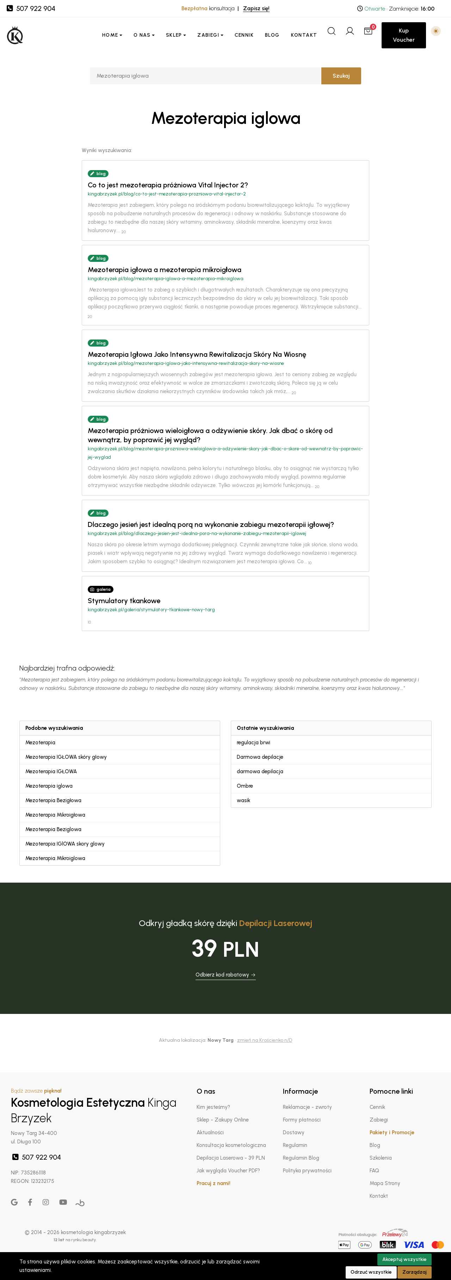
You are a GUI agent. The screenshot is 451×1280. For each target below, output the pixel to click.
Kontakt (304, 35)
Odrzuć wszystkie (371, 1272)
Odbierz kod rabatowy (226, 975)
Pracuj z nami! (213, 1183)
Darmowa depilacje (260, 757)
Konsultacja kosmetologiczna (231, 1145)
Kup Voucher (404, 35)
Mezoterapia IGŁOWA (51, 771)
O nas (142, 35)
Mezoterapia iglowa (49, 786)
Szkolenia (381, 1158)
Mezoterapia (40, 742)
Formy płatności (301, 1120)
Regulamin (295, 1145)
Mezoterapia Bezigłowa (53, 800)
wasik (243, 800)
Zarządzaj (414, 1272)
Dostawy (293, 1132)
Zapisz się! (256, 8)
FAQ (374, 1170)
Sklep (174, 35)
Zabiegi (208, 35)
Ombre (245, 786)
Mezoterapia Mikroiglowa (55, 858)
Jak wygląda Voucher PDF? (228, 1170)
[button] (435, 31)
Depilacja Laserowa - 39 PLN (231, 1158)
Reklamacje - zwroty (307, 1107)
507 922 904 (30, 8)
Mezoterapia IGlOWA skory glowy (65, 844)
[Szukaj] (205, 75)
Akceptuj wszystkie (404, 1259)
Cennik (244, 35)
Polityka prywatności (307, 1170)
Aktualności (210, 1132)
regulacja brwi (253, 742)
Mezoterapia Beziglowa (53, 829)
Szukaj (341, 75)
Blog (272, 35)
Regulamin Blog (301, 1158)
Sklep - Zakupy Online (223, 1120)
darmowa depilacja (260, 771)
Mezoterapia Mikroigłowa (55, 815)
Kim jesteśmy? (213, 1107)
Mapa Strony (385, 1183)
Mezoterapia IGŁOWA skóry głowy (66, 757)
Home (110, 35)
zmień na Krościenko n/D (264, 1040)
